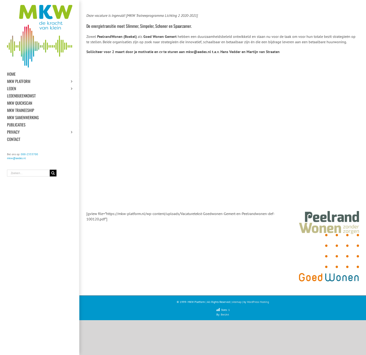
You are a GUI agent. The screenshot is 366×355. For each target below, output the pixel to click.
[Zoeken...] (28, 173)
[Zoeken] (53, 173)
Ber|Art (225, 314)
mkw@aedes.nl (16, 158)
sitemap (236, 302)
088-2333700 (29, 154)
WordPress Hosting (258, 302)
